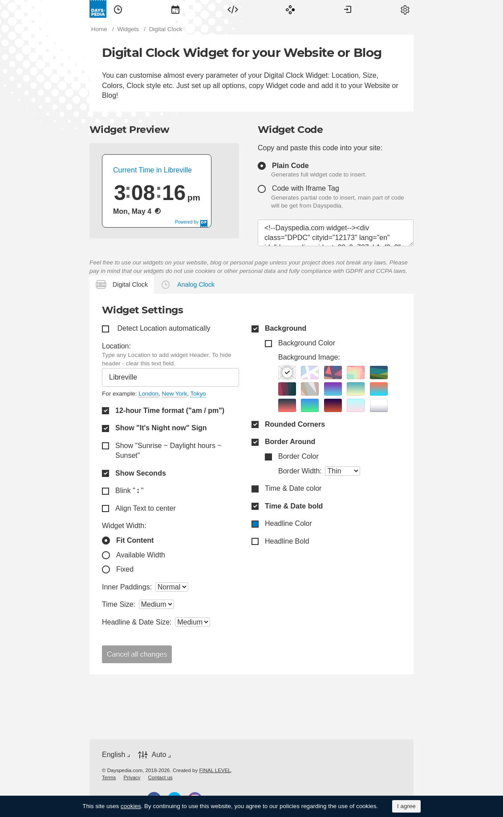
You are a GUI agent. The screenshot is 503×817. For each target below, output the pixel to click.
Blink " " (129, 490)
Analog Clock (196, 284)
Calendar (175, 9)
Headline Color (288, 523)
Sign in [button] (347, 9)
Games (290, 9)
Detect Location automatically (163, 328)
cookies (131, 806)
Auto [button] (158, 754)
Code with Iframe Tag (305, 188)
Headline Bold (287, 541)
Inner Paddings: (127, 587)
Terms (109, 777)
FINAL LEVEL (215, 770)
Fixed (125, 569)
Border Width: (300, 471)
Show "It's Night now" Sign (161, 428)
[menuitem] (118, 9)
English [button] (113, 754)
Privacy (132, 777)
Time (118, 9)
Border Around (290, 441)
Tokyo (198, 393)
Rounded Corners (295, 424)
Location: (116, 346)
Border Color (298, 456)
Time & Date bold (294, 506)
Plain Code (290, 165)
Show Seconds (140, 473)
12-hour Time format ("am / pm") (169, 410)
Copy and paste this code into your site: (320, 148)
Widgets (232, 9)
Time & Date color (293, 488)
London (148, 393)
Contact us (160, 777)
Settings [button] (405, 9)
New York (174, 393)
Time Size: (118, 604)
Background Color (306, 343)
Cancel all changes (137, 654)
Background (285, 328)
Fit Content (135, 540)
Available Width (140, 555)
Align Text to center (145, 508)
